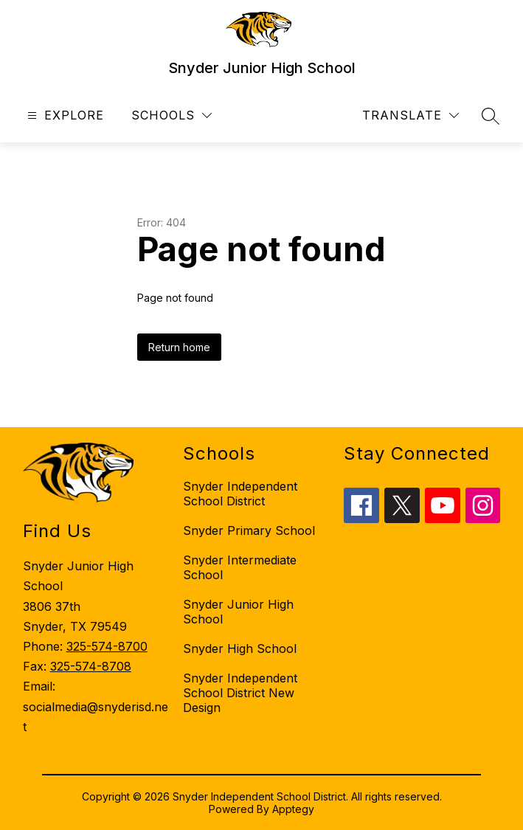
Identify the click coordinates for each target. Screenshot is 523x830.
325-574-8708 (90, 666)
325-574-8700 (107, 646)
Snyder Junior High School (238, 611)
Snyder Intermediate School (240, 567)
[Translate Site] (411, 115)
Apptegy (293, 809)
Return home (179, 347)
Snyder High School (240, 648)
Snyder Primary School (249, 530)
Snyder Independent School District (240, 493)
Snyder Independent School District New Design (240, 693)
